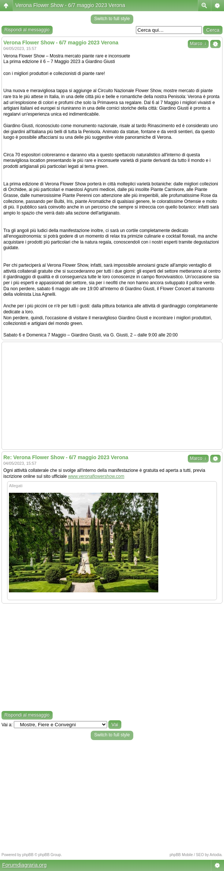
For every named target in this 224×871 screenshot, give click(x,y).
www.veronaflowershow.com (96, 476)
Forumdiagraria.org (24, 865)
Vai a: (7, 724)
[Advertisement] (112, 396)
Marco (198, 43)
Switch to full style (112, 18)
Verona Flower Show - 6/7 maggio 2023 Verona (70, 5)
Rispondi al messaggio (27, 29)
